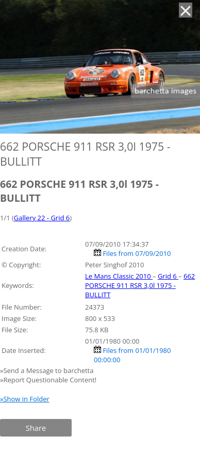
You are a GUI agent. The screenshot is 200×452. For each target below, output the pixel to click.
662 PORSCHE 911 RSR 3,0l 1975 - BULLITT (140, 285)
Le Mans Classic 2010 (119, 276)
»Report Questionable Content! (48, 379)
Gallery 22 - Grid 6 (42, 217)
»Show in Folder (24, 398)
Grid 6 (168, 276)
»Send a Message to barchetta (47, 370)
